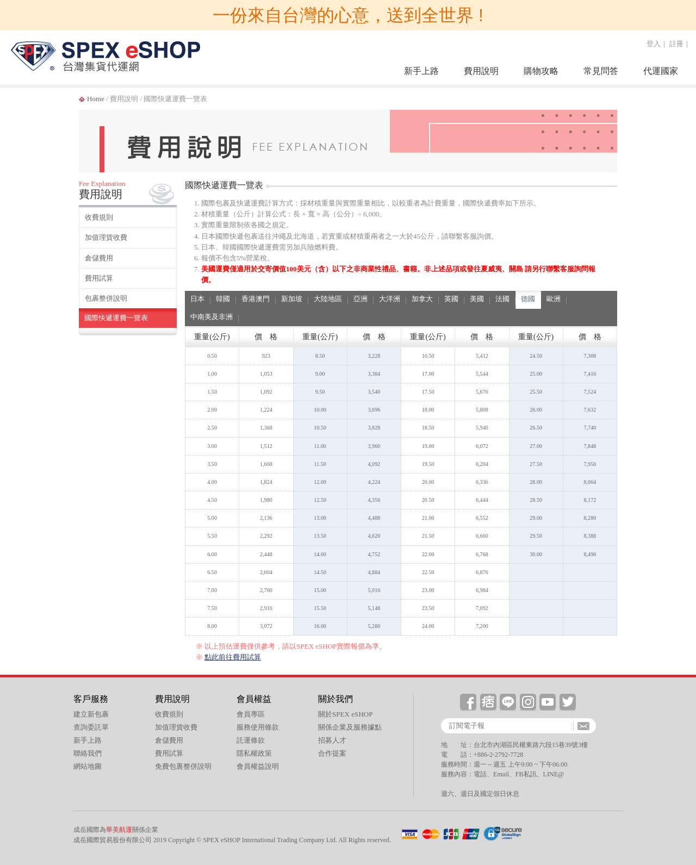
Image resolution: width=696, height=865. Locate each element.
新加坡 (291, 299)
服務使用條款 (258, 727)
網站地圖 (87, 766)
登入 (654, 44)
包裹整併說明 (106, 298)
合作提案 (332, 753)
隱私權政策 (254, 753)
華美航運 (119, 829)
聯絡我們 (87, 753)
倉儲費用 (99, 258)
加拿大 (422, 299)
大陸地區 (328, 299)
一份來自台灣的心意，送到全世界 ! (348, 15)
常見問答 (600, 71)
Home (95, 99)
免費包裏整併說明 (183, 766)
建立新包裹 (91, 714)
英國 (451, 299)
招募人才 (332, 740)
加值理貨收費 (106, 237)
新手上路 (421, 71)
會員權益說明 (258, 766)
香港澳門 (255, 299)
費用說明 (481, 71)
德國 (528, 299)
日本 (197, 299)
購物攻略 (541, 71)
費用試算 (99, 278)
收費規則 (99, 217)
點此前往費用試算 (232, 657)
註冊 (676, 44)
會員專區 (251, 714)
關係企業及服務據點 (350, 727)
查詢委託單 (91, 727)
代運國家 (660, 71)
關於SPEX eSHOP (345, 714)
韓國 (223, 299)
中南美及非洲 (211, 317)
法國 (502, 299)
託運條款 (251, 740)
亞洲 (360, 299)
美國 (477, 299)
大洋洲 (389, 299)
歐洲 (553, 299)
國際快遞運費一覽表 (116, 318)
